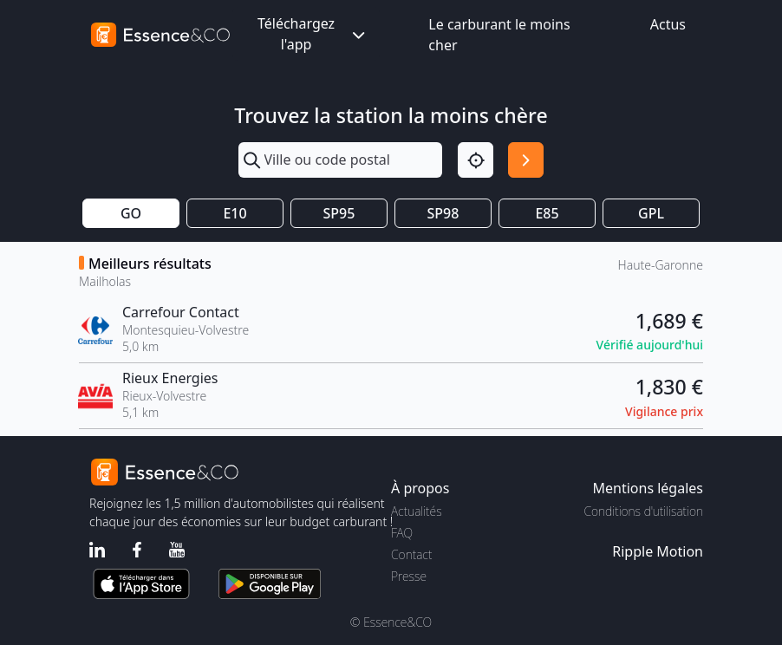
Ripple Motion (657, 551)
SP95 (339, 213)
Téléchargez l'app (312, 34)
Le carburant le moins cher (499, 35)
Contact (411, 554)
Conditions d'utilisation (643, 511)
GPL (651, 213)
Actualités (416, 511)
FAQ (402, 532)
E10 (234, 213)
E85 (546, 213)
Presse (409, 576)
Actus (668, 24)
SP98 (443, 213)
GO (131, 213)
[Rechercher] (526, 160)
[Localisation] (475, 160)
